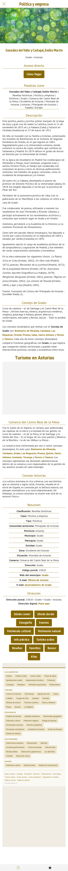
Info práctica (21, 639)
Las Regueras (28, 453)
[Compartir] (18, 867)
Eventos (44, 622)
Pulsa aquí (44, 603)
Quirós (49, 453)
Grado (17, 453)
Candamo (45, 330)
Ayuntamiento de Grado (38, 584)
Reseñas (17, 648)
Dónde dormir (45, 614)
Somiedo (17, 457)
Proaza (26, 334)
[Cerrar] (4, 4)
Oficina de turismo (38, 580)
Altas (34, 656)
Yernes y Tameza (43, 457)
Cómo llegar (34, 74)
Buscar (52, 648)
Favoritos (34, 648)
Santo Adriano (46, 334)
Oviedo (18, 334)
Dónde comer (22, 614)
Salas (34, 334)
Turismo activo (45, 639)
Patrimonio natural (49, 631)
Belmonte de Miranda (27, 330)
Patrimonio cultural (19, 631)
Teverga (27, 457)
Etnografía (25, 622)
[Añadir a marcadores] (50, 867)
